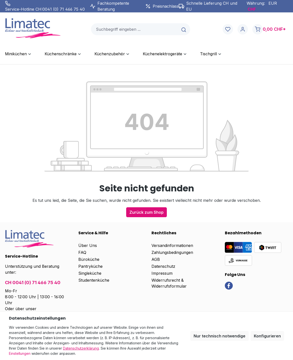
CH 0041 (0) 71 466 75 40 (32, 282)
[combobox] (134, 29)
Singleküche (89, 273)
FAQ (82, 252)
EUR (272, 3)
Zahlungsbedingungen (172, 252)
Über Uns (87, 245)
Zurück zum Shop (146, 212)
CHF (252, 9)
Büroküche (88, 259)
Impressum (162, 273)
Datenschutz (163, 266)
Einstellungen (19, 353)
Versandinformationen (172, 245)
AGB (155, 259)
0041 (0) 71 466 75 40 (63, 9)
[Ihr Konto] (242, 29)
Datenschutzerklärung (81, 348)
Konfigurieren (267, 335)
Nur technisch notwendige (219, 335)
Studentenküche (93, 280)
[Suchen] (184, 29)
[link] (229, 285)
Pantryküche (90, 266)
